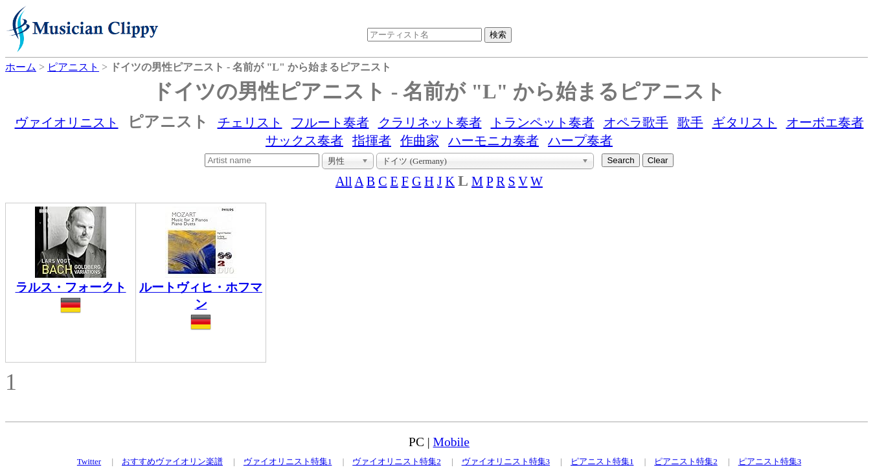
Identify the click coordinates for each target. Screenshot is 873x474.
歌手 (690, 122)
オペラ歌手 (636, 122)
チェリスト (250, 122)
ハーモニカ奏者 (493, 140)
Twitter (89, 461)
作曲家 (419, 140)
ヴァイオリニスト (67, 122)
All (343, 181)
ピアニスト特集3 (770, 461)
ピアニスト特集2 (686, 461)
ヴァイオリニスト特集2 (396, 461)
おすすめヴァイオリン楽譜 (172, 461)
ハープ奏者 (580, 140)
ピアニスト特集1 (602, 461)
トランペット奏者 (543, 122)
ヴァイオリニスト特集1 (288, 461)
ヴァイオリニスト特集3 (506, 461)
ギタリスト (744, 122)
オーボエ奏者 (825, 122)
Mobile (451, 442)
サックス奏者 (304, 140)
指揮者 (371, 140)
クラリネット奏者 (430, 122)
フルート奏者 (330, 122)
